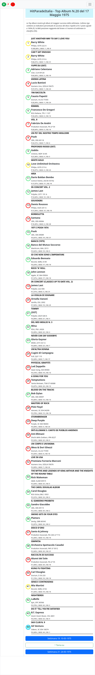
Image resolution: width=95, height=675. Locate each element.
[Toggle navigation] (89, 4)
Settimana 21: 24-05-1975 (59, 651)
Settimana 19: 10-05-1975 (59, 638)
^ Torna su (59, 645)
